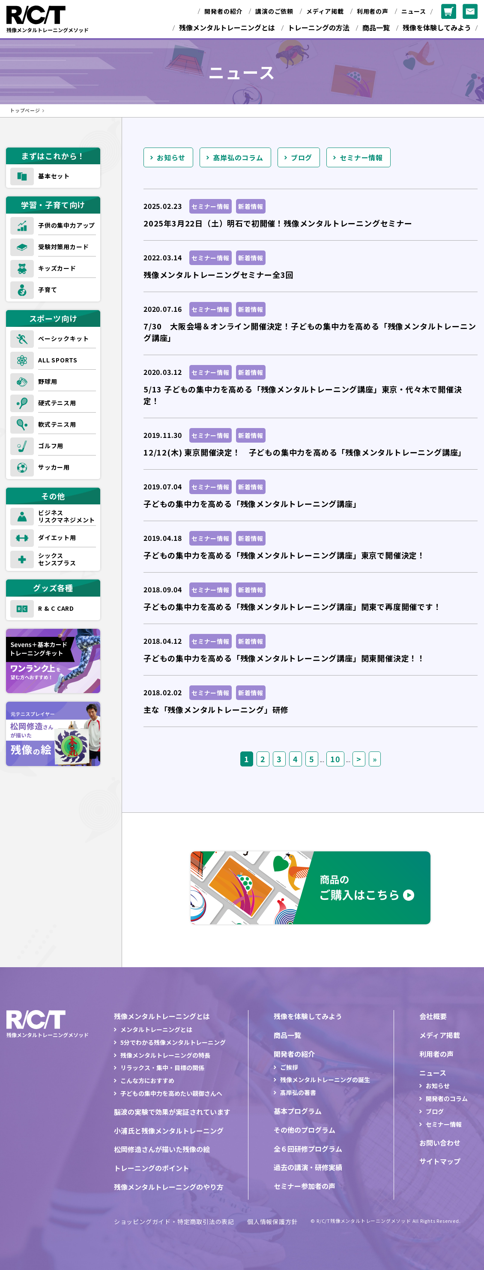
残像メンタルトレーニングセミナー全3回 (218, 274)
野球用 (47, 381)
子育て (47, 289)
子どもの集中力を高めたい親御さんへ (171, 1093)
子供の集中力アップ (66, 225)
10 (335, 758)
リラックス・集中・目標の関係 (162, 1067)
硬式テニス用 (57, 402)
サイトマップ (439, 1161)
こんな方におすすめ (147, 1080)
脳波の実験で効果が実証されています (172, 1112)
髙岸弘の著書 (298, 1092)
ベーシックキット (63, 338)
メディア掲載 (325, 11)
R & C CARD (56, 608)
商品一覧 (376, 27)
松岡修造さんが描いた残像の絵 (162, 1149)
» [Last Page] (375, 758)
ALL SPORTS (58, 360)
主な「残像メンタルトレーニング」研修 (215, 709)
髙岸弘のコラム (238, 157)
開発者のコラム (447, 1098)
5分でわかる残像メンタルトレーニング (173, 1042)
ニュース (413, 11)
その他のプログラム (304, 1130)
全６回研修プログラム (308, 1148)
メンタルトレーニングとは (156, 1029)
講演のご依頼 (274, 11)
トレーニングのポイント (151, 1168)
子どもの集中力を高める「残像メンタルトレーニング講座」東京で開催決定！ (284, 555)
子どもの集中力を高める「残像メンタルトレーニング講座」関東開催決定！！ (284, 658)
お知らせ (171, 157)
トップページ (25, 110)
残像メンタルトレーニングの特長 (165, 1055)
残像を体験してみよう (437, 27)
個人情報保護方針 (272, 1221)
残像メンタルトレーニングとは (227, 27)
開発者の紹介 (223, 11)
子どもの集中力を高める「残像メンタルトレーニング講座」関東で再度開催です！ (292, 606)
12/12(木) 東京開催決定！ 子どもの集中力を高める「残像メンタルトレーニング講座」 (304, 452)
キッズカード (57, 268)
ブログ (301, 157)
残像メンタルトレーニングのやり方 (169, 1187)
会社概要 (433, 1016)
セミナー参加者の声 (304, 1186)
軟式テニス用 (57, 424)
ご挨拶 (289, 1067)
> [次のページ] (359, 758)
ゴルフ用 (50, 445)
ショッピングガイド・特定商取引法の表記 (174, 1221)
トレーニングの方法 (319, 27)
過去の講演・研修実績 (308, 1167)
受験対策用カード (63, 246)
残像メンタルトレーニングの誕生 (325, 1079)
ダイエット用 (57, 537)
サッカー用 (54, 467)
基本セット (54, 176)
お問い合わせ (439, 1142)
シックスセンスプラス (57, 559)
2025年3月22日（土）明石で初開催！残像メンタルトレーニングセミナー (277, 223)
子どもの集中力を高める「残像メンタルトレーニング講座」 (252, 503)
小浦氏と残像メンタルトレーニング (169, 1130)
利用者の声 (372, 11)
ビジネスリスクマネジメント (66, 516)
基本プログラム (298, 1111)
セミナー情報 (361, 157)
